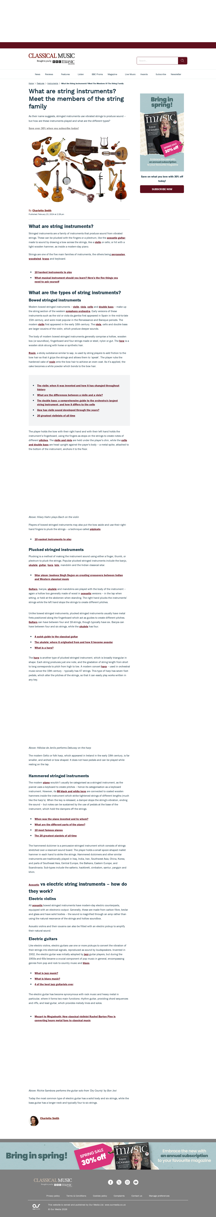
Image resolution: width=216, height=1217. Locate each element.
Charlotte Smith (49, 1118)
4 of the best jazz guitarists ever (54, 984)
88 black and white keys (71, 791)
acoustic (112, 237)
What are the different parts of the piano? (60, 824)
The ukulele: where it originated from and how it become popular (74, 642)
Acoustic (34, 884)
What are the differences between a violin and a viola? (70, 395)
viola (83, 306)
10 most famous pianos (49, 830)
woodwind (35, 258)
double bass (106, 306)
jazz (86, 954)
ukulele (33, 565)
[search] (182, 60)
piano (46, 782)
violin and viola (63, 440)
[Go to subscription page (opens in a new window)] (162, 170)
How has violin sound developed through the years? (68, 410)
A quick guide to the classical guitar (56, 636)
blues (86, 963)
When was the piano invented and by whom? (61, 819)
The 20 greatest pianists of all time (56, 835)
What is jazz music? (46, 973)
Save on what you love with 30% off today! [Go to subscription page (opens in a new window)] (162, 179)
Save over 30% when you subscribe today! (54, 128)
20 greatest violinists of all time (56, 415)
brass (45, 258)
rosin (52, 361)
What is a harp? (44, 647)
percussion (118, 254)
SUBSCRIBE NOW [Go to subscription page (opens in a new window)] (162, 189)
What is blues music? (47, 978)
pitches (43, 440)
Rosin (32, 353)
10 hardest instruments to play (53, 272)
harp (50, 565)
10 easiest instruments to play (53, 539)
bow (121, 340)
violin (98, 242)
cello (90, 306)
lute (57, 565)
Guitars (33, 589)
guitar (121, 237)
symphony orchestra (78, 311)
